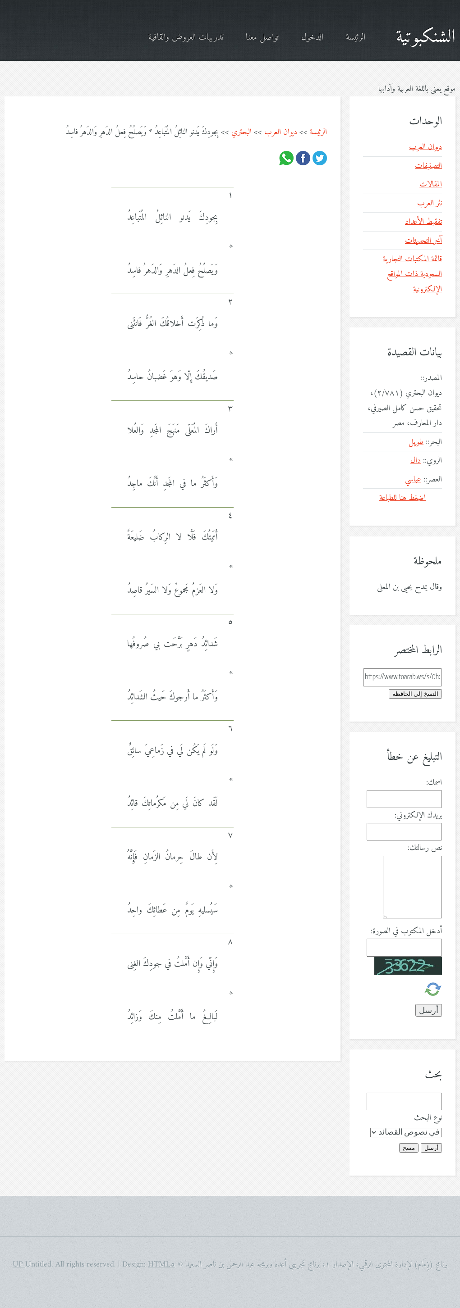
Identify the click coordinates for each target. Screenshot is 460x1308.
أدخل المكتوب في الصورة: (406, 931)
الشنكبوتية (425, 37)
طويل (416, 442)
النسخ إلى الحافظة (415, 693)
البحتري (241, 132)
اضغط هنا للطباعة (402, 498)
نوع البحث (428, 1118)
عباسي (413, 479)
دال (415, 461)
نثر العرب (429, 203)
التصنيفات (428, 166)
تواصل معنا (262, 37)
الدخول (312, 37)
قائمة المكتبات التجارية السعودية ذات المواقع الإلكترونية (412, 274)
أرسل (431, 1147)
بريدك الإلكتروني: (418, 815)
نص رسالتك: (425, 848)
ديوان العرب (280, 132)
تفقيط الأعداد (423, 222)
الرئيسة (355, 37)
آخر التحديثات (423, 241)
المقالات (430, 184)
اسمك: (434, 783)
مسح (409, 1147)
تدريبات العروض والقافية (185, 37)
